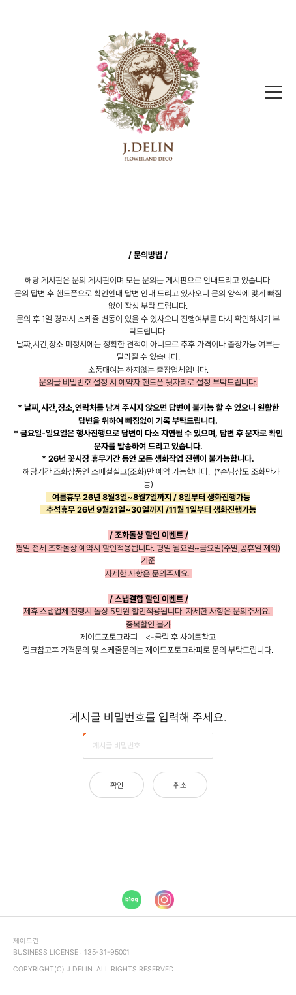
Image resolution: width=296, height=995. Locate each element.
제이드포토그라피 (109, 637)
